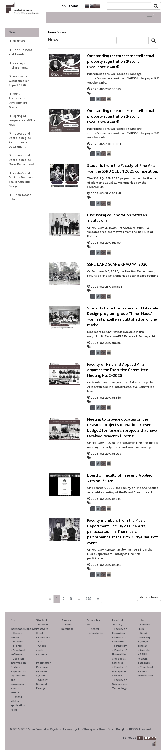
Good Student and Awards (20, 52)
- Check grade (41, 648)
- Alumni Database (67, 626)
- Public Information (145, 673)
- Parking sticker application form (18, 703)
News (12, 32)
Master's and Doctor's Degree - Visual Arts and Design (21, 179)
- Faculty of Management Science (120, 671)
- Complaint (145, 667)
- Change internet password (17, 637)
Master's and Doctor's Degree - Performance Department (21, 140)
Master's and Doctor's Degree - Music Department (21, 159)
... (78, 598)
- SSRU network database (144, 658)
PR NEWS (17, 41)
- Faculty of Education (119, 631)
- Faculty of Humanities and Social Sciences (119, 656)
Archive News (149, 597)
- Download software (18, 652)
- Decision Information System (18, 662)
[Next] (50, 599)
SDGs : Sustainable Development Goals (18, 100)
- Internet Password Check (42, 628)
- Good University (144, 635)
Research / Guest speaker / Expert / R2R (20, 80)
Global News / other (20, 197)
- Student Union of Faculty (42, 684)
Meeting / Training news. (18, 65)
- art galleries (95, 633)
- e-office (17, 646)
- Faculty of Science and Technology (119, 684)
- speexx (41, 654)
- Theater (93, 629)
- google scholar (143, 643)
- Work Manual (15, 690)
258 (88, 598)
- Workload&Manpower (24, 626)
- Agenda (144, 650)
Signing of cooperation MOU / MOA (22, 120)
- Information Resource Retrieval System (43, 667)
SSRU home (70, 6)
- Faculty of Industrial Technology (119, 641)
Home (52, 32)
